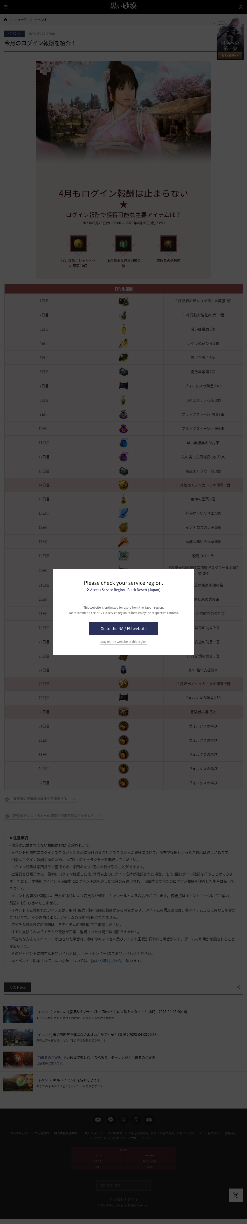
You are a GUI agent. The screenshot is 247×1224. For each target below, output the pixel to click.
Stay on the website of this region (123, 641)
